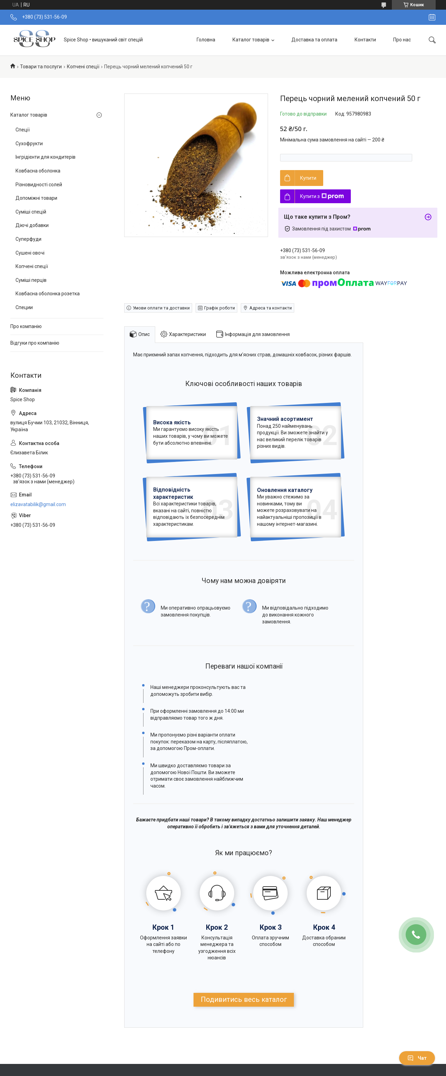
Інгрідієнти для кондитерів (46, 157)
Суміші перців (31, 280)
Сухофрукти (29, 143)
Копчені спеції (83, 66)
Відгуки (244, 1061)
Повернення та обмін (150, 1061)
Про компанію (26, 326)
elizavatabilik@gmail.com (38, 504)
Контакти (365, 39)
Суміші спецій (31, 212)
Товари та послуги (41, 66)
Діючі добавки (32, 225)
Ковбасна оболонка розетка (48, 293)
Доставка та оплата (314, 39)
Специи (24, 307)
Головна (206, 39)
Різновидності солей (39, 184)
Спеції (23, 129)
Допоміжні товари (36, 198)
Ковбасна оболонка (38, 171)
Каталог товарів (250, 39)
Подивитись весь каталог (244, 952)
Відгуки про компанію (34, 343)
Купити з (322, 196)
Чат (417, 1058)
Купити (308, 178)
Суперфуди (28, 239)
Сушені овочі (30, 253)
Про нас (402, 39)
